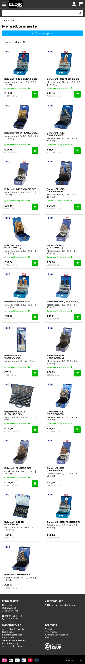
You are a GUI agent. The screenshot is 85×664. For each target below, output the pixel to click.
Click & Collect (8, 631)
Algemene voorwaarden (56, 634)
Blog (47, 637)
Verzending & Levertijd (13, 629)
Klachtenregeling (10, 643)
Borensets (9, 20)
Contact (48, 629)
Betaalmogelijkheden (12, 634)
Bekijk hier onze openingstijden (60, 605)
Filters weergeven (42, 33)
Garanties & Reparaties (13, 640)
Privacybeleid (51, 631)
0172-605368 (10, 618)
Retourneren (8, 637)
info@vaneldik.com (12, 615)
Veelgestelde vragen (12, 646)
